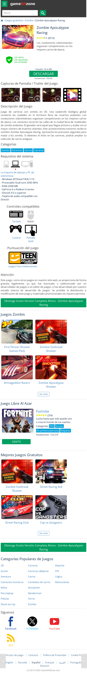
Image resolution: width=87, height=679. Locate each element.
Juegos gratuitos (14, 20)
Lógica (58, 576)
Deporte (59, 565)
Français (50, 662)
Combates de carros (39, 582)
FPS (57, 571)
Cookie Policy (78, 655)
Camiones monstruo (12, 582)
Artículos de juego (13, 655)
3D (2, 565)
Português (76, 662)
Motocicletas (62, 582)
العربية (62, 662)
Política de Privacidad (54, 655)
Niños (4, 587)
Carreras (33, 565)
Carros (31, 576)
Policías (5, 598)
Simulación (34, 587)
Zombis (29, 20)
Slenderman (34, 593)
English (9, 662)
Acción (4, 571)
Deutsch (44, 665)
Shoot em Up (8, 604)
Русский (22, 662)
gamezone (22, 3)
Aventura (6, 576)
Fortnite (42, 411)
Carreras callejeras (38, 571)
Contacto (33, 655)
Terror (31, 598)
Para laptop (7, 593)
